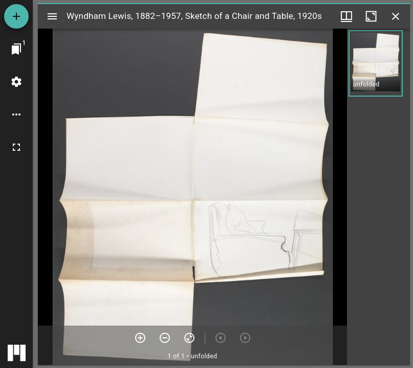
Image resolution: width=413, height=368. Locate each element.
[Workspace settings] (16, 82)
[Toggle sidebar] (52, 16)
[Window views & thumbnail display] (346, 16)
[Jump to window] (16, 49)
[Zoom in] (140, 338)
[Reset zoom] (189, 338)
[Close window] (395, 16)
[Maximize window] (371, 16)
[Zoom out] (165, 338)
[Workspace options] (16, 114)
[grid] (378, 197)
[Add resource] (16, 16)
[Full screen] (16, 147)
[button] (375, 63)
